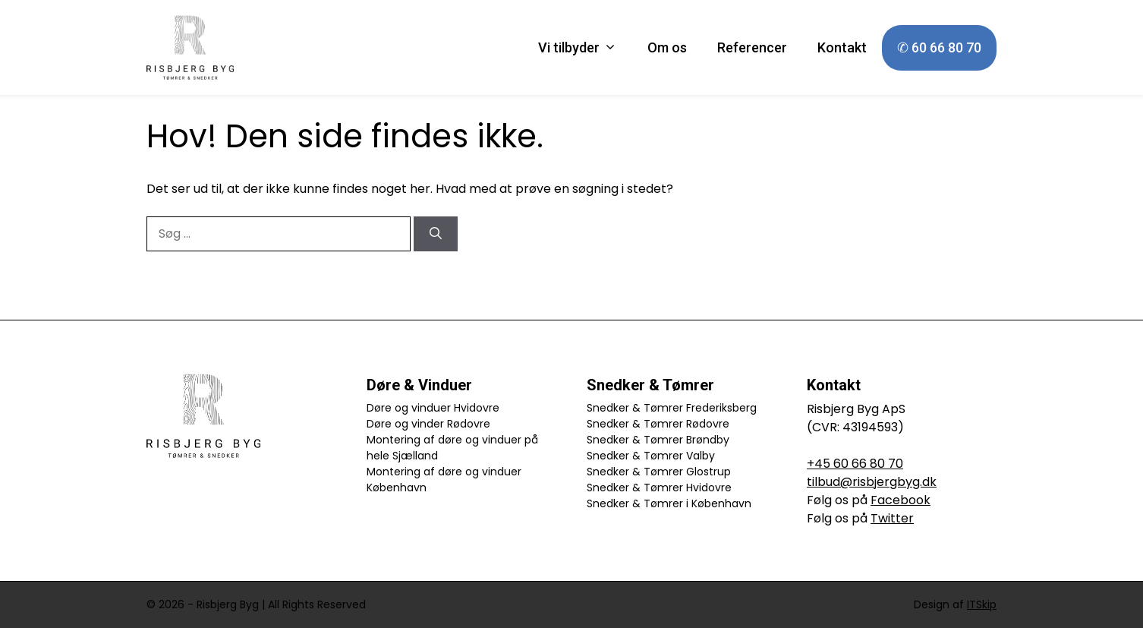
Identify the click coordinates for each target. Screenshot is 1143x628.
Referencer (752, 47)
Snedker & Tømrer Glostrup (659, 471)
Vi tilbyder (585, 48)
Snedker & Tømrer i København (669, 503)
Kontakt (842, 47)
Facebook (900, 500)
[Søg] (436, 233)
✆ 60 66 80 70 (939, 47)
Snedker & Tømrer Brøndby (658, 439)
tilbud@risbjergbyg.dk (872, 482)
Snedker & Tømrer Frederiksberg (672, 407)
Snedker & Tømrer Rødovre (658, 423)
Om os (667, 47)
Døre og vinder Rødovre (428, 423)
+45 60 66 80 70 (855, 463)
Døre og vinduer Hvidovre (433, 407)
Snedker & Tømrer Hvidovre (659, 487)
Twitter (892, 518)
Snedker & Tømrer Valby (651, 455)
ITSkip (982, 604)
